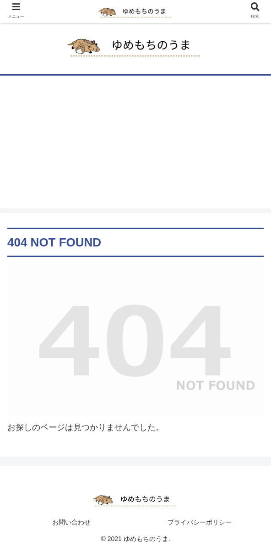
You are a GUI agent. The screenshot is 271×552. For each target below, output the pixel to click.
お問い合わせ (71, 522)
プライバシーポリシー (200, 522)
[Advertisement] (135, 144)
